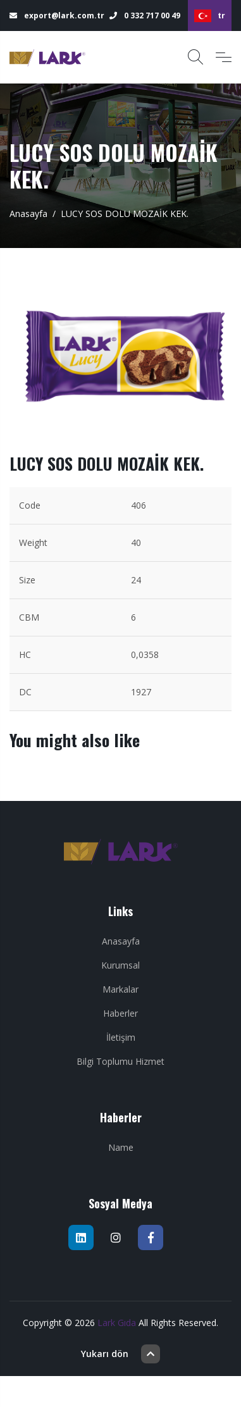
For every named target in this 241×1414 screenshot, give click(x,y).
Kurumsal (120, 965)
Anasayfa (28, 214)
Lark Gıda (116, 1323)
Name (120, 1147)
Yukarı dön (120, 1353)
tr (209, 15)
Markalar (120, 989)
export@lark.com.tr (56, 15)
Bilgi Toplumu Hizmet (120, 1061)
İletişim (120, 1037)
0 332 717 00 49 (144, 15)
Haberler (120, 1013)
